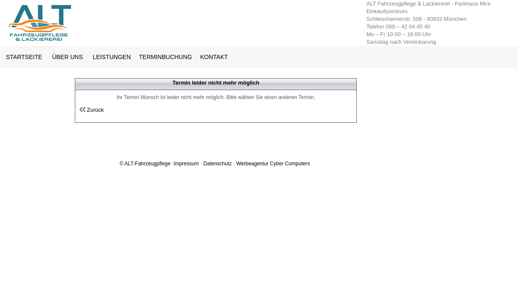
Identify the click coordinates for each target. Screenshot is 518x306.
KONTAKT (214, 57)
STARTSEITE (24, 57)
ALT (129, 164)
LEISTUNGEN (112, 57)
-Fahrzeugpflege (151, 164)
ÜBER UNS (67, 57)
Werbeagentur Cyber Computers (273, 164)
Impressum (186, 164)
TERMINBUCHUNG (166, 57)
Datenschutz (217, 164)
